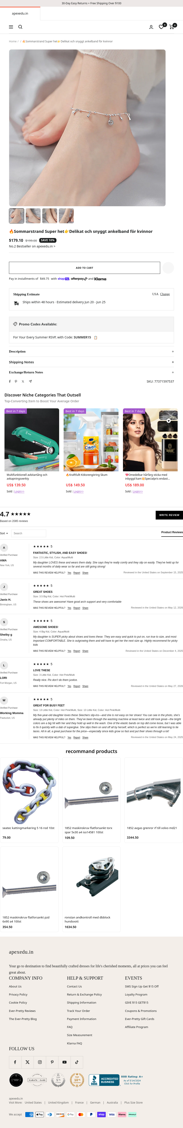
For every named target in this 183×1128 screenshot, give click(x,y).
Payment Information (81, 1019)
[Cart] (171, 27)
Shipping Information (81, 1002)
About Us (15, 986)
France (79, 1102)
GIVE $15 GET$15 (136, 1002)
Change (165, 294)
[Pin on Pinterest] (16, 381)
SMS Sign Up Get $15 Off (142, 986)
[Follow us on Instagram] (40, 1062)
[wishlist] (161, 27)
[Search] (20, 27)
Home (13, 41)
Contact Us (74, 986)
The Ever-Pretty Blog (23, 1019)
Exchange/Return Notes (26, 372)
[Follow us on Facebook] (15, 1062)
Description (17, 351)
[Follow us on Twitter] (27, 1062)
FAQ (70, 1027)
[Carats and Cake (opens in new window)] (37, 1080)
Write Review (169, 515)
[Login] (151, 27)
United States (33, 1102)
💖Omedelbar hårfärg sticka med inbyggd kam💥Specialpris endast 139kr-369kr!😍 (146, 477)
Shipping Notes (21, 362)
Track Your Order (78, 1011)
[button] (168, 268)
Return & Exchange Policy (84, 994)
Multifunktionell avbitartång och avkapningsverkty (27, 476)
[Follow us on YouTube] (64, 1062)
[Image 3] (49, 215)
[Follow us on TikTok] (77, 1062)
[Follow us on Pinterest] (52, 1062)
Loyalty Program (136, 994)
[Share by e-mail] (30, 381)
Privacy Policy (18, 994)
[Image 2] (33, 215)
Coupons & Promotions (141, 1011)
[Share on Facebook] (10, 381)
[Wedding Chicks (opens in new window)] (16, 1080)
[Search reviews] (28, 533)
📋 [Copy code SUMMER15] (95, 337)
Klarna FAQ (74, 1043)
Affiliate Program (136, 1027)
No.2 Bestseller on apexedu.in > (32, 246)
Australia (112, 1102)
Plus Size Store (133, 1102)
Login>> (19, 491)
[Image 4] (66, 215)
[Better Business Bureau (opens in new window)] (117, 1080)
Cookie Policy (18, 1002)
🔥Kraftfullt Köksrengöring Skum (87, 475)
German (95, 1102)
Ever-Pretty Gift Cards (139, 1019)
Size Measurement (79, 1035)
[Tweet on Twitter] (23, 381)
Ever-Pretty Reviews (22, 1011)
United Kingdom (58, 1102)
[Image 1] (16, 215)
